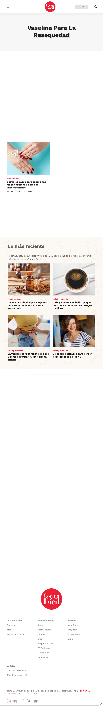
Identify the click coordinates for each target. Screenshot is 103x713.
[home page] (50, 6)
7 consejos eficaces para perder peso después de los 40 (72, 355)
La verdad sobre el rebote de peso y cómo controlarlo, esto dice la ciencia (28, 356)
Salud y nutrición (60, 299)
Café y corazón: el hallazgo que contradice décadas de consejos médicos (72, 305)
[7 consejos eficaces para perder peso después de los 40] (74, 331)
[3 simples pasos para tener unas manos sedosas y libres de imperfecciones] (28, 158)
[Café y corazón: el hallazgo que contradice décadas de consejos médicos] (74, 279)
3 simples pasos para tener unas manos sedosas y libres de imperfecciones (26, 184)
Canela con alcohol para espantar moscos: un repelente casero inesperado (28, 305)
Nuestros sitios (45, 620)
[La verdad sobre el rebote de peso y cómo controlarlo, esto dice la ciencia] (29, 331)
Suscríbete (82, 7)
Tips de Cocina (14, 179)
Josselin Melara (27, 191)
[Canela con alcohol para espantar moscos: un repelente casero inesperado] (29, 279)
